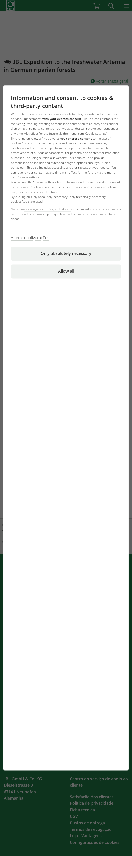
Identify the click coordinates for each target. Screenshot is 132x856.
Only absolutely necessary (66, 253)
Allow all (66, 271)
